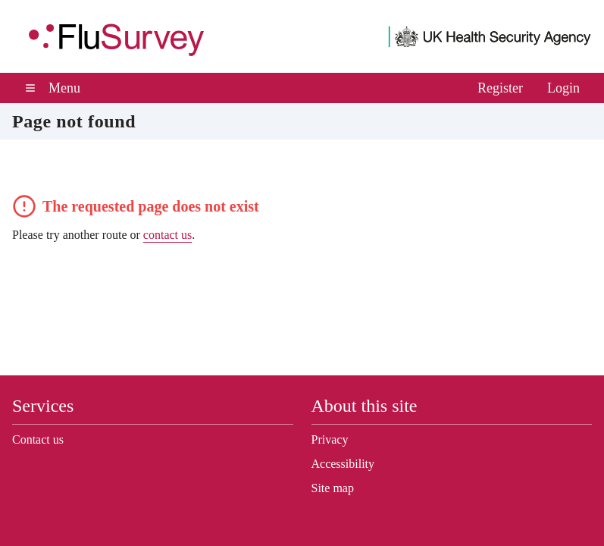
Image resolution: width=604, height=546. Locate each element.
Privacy (331, 439)
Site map (336, 488)
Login (562, 88)
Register (494, 88)
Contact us (42, 439)
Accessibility (345, 464)
